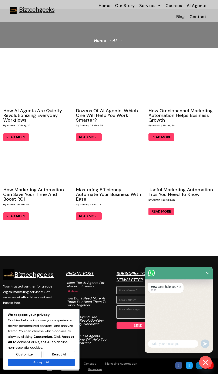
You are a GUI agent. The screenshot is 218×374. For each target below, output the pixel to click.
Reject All (59, 354)
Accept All (41, 362)
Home (100, 40)
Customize (24, 354)
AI (115, 40)
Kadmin (74, 291)
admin (11, 125)
